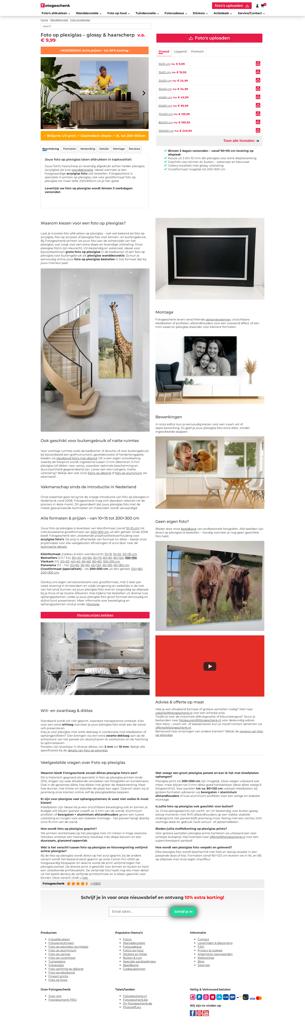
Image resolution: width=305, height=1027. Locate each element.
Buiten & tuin (132, 961)
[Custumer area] (257, 6)
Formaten (69, 150)
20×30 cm (130, 556)
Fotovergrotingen (61, 946)
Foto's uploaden (209, 40)
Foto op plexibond (61, 976)
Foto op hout (117, 14)
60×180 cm (121, 567)
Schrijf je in (183, 915)
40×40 (75, 563)
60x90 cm (165, 109)
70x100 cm (166, 117)
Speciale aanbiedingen (139, 965)
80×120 (118, 560)
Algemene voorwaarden (215, 957)
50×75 (97, 560)
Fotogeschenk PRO (62, 1003)
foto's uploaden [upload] (232, 5)
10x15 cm (164, 67)
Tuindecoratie (146, 14)
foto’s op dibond (99, 475)
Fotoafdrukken (59, 942)
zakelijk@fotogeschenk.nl (173, 715)
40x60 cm (165, 100)
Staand (164, 54)
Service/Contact (252, 14)
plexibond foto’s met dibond (76, 460)
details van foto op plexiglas (88, 753)
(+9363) (95, 887)
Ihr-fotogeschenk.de (137, 1007)
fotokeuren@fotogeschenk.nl (200, 722)
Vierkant (197, 54)
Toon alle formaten (241, 144)
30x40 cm (165, 92)
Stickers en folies (135, 957)
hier (85, 881)
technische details (54, 549)
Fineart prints (58, 979)
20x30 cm (165, 84)
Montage (119, 150)
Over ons (54, 999)
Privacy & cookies (210, 953)
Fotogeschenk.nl (135, 999)
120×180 (136, 571)
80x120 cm (166, 125)
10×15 (108, 556)
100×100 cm (111, 563)
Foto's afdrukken (54, 14)
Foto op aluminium (62, 953)
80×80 (97, 563)
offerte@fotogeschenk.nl (173, 730)
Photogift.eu (132, 1010)
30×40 (76, 560)
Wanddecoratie (87, 14)
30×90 (85, 567)
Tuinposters (56, 965)
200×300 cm (100, 534)
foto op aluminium (128, 475)
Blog (201, 965)
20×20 (64, 563)
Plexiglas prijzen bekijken (95, 618)
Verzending (87, 150)
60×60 (86, 563)
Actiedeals (223, 14)
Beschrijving (50, 150)
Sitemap (204, 968)
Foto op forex (57, 983)
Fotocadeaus (175, 14)
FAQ (201, 950)
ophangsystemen (218, 321)
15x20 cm (165, 75)
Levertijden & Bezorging (215, 946)
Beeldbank (131, 968)
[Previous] (45, 95)
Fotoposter (56, 968)
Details (104, 150)
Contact (203, 942)
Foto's (127, 942)
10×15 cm (132, 530)
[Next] (144, 95)
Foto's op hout (133, 953)
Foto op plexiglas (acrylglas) (68, 950)
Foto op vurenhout (61, 961)
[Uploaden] (258, 66)
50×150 (107, 567)
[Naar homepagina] (55, 5)
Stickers (200, 14)
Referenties (206, 961)
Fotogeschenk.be (135, 1003)
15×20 (117, 556)
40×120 (96, 567)
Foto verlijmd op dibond (65, 972)
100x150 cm (166, 134)
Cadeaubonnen (134, 972)
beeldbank (188, 531)
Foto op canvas (59, 957)
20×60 (74, 567)
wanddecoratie (82, 172)
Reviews (134, 150)
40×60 (87, 560)
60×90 (107, 560)
